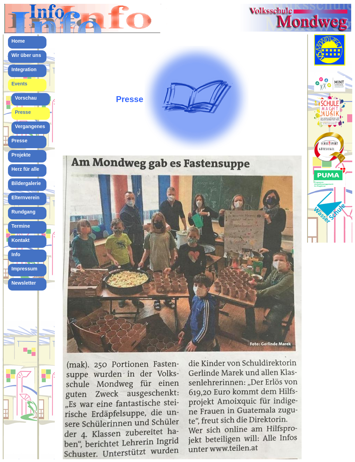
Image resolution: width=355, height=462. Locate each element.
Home (18, 41)
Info (15, 254)
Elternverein (25, 197)
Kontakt (20, 240)
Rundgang (23, 212)
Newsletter (23, 283)
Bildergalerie (26, 183)
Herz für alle (25, 169)
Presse (23, 112)
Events (19, 83)
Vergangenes (30, 126)
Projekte (21, 155)
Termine (20, 226)
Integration (23, 69)
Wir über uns (26, 55)
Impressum (24, 268)
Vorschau (26, 98)
